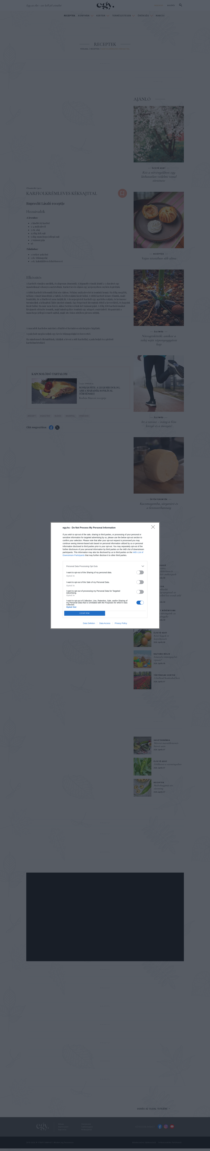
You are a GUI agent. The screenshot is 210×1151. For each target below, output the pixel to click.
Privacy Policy (121, 623)
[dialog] (105, 575)
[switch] (140, 572)
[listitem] (105, 566)
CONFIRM (84, 613)
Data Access (104, 623)
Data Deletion (89, 623)
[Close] (154, 528)
